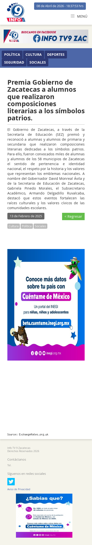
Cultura (34, 54)
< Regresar (73, 216)
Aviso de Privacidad (18, 489)
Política (12, 54)
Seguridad (14, 62)
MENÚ (79, 16)
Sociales (37, 62)
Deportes (56, 54)
